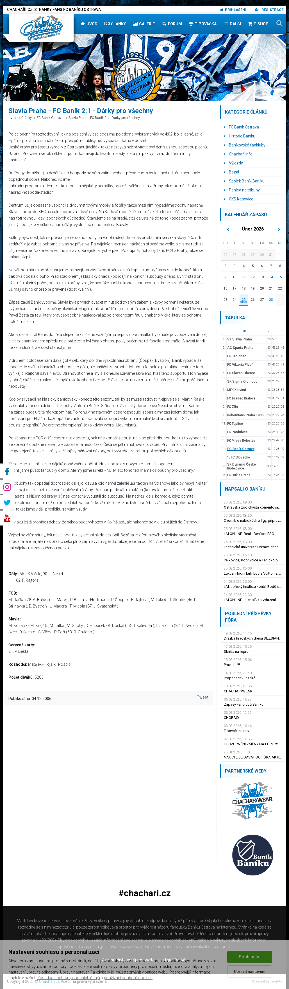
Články (115, 23)
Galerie (144, 23)
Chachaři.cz (49, 981)
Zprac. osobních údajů (152, 959)
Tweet (202, 697)
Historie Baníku (239, 136)
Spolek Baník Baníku (244, 181)
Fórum (172, 23)
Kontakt (181, 959)
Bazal (231, 172)
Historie (123, 959)
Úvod (89, 23)
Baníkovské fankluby (244, 145)
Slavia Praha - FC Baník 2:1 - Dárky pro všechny (102, 118)
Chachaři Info (238, 154)
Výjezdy (233, 163)
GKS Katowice (238, 199)
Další (232, 23)
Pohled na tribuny (242, 190)
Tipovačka (203, 23)
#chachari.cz (145, 893)
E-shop (258, 23)
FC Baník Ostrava (48, 118)
